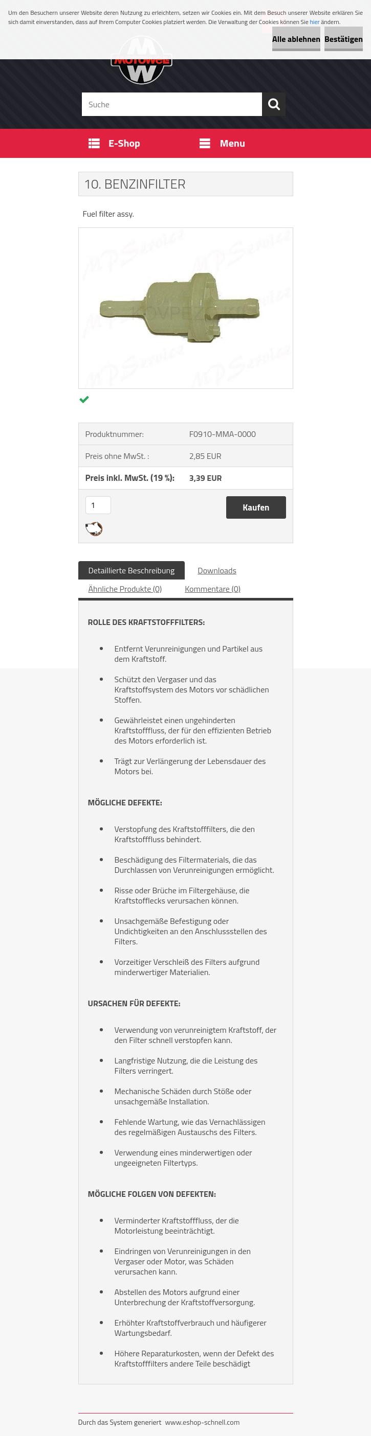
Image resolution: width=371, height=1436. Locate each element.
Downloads (217, 570)
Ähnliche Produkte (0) (125, 589)
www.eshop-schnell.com (202, 1422)
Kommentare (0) (213, 589)
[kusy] (98, 505)
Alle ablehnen (296, 39)
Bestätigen (343, 39)
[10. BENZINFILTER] (186, 232)
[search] (274, 104)
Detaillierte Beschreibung (132, 570)
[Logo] (179, 59)
